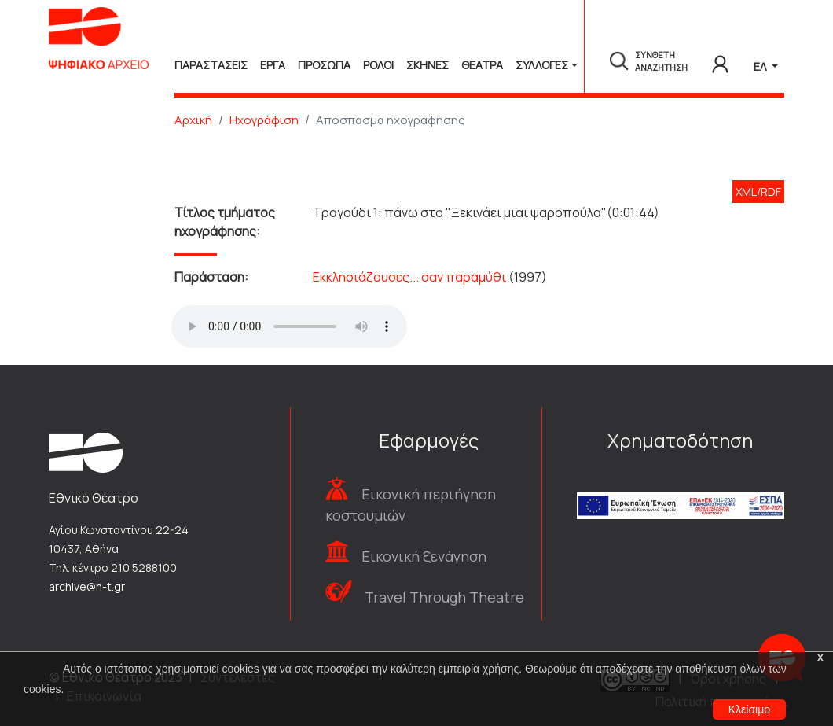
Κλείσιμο (749, 709)
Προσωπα (324, 64)
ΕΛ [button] (761, 66)
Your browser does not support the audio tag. (289, 326)
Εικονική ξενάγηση (423, 556)
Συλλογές (542, 64)
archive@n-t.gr (87, 586)
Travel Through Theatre (444, 597)
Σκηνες (427, 64)
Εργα (272, 64)
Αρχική (193, 120)
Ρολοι (378, 64)
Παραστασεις (211, 64)
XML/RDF (758, 191)
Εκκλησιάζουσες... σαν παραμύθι (409, 277)
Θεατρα (482, 64)
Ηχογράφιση (264, 120)
